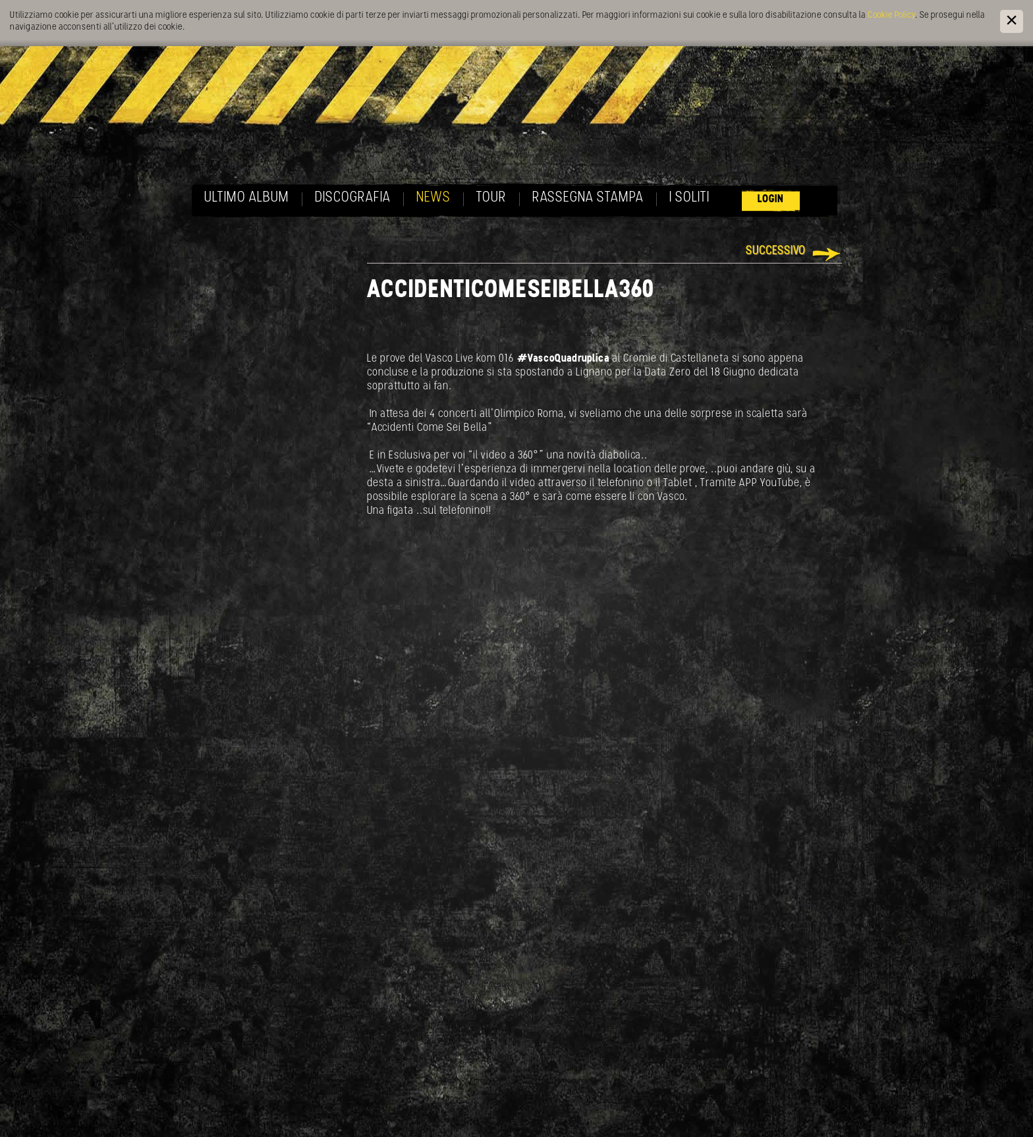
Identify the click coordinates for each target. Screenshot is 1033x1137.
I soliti (689, 198)
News (433, 198)
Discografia (353, 198)
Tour (491, 198)
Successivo (776, 251)
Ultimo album (246, 198)
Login (771, 199)
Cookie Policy (891, 15)
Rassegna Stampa (588, 198)
